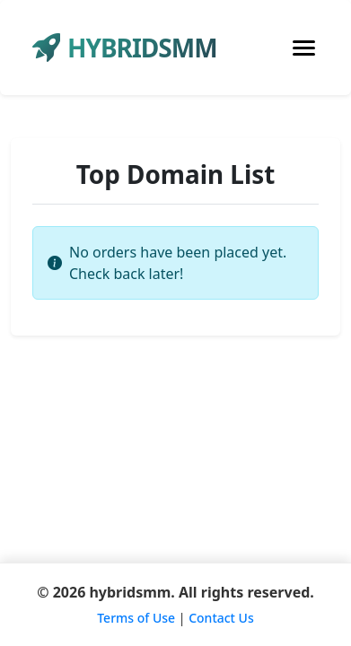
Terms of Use (136, 617)
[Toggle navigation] (304, 48)
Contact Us (221, 617)
